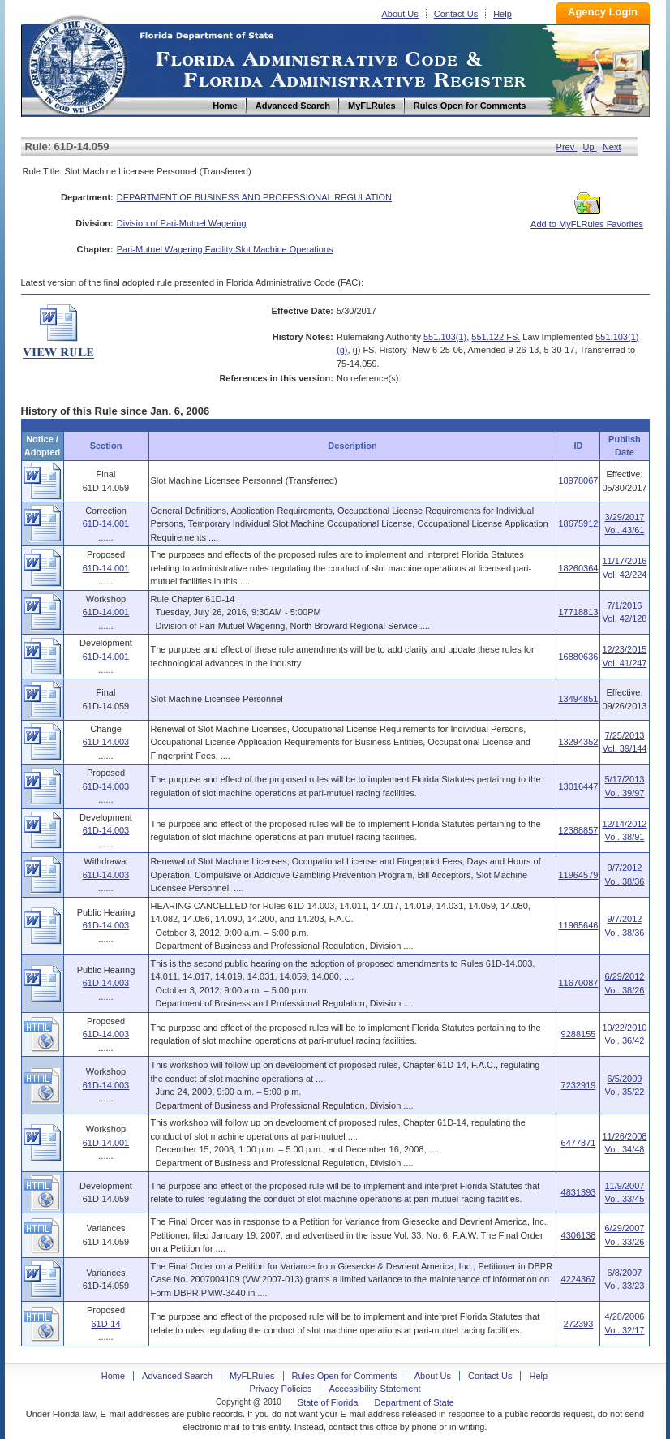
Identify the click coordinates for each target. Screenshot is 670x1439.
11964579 (578, 875)
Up (590, 147)
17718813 (578, 612)
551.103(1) (444, 337)
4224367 (578, 1279)
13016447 (578, 786)
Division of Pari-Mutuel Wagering (182, 223)
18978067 (578, 480)
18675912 (578, 523)
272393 (579, 1324)
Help (502, 14)
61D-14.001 (106, 523)
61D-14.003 (106, 742)
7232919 (578, 1085)
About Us (400, 14)
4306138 (578, 1235)
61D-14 (105, 1324)
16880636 (578, 656)
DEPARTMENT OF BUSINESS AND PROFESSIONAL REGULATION (254, 197)
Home (76, 63)
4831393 (578, 1192)
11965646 (578, 925)
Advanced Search (177, 1376)
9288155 (578, 1034)
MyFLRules (252, 1376)
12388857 (578, 830)
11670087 (578, 983)
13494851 (578, 699)
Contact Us (456, 14)
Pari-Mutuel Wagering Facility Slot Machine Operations (225, 249)
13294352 (578, 742)
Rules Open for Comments (344, 1376)
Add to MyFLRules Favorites (586, 219)
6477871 (578, 1143)
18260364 (578, 568)
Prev (567, 147)
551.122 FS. (495, 337)
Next (612, 147)
